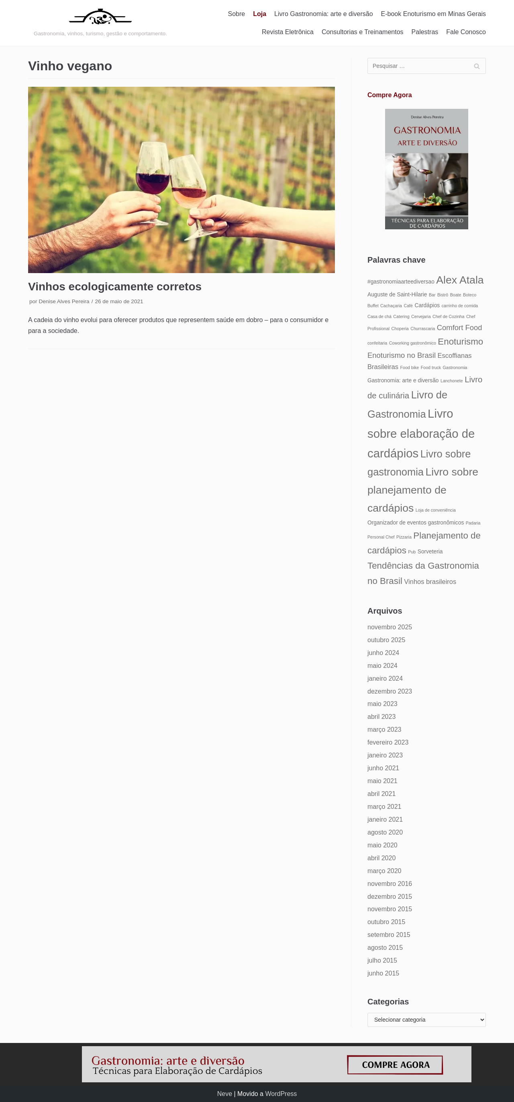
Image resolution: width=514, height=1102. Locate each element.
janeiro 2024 (385, 678)
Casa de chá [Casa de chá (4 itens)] (379, 316)
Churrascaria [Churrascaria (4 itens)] (422, 328)
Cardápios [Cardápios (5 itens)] (427, 305)
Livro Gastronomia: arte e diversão (323, 13)
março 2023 (384, 729)
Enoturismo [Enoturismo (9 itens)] (460, 342)
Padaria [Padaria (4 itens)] (473, 522)
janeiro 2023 (385, 755)
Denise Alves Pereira (64, 301)
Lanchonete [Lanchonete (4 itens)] (452, 380)
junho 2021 (383, 768)
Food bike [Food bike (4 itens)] (409, 367)
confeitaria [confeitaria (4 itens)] (377, 343)
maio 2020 (382, 845)
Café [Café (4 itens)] (408, 305)
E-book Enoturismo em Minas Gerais (433, 13)
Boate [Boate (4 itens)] (455, 294)
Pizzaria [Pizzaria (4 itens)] (404, 537)
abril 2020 (381, 858)
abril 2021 (381, 793)
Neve (224, 1093)
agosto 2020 (385, 832)
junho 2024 (383, 652)
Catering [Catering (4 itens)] (401, 316)
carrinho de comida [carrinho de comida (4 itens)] (460, 305)
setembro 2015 (388, 934)
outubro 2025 (386, 640)
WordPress (281, 1093)
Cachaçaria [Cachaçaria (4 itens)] (391, 305)
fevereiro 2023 (387, 742)
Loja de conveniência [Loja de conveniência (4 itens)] (436, 510)
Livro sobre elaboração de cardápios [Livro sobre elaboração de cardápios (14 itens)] (421, 433)
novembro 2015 (389, 909)
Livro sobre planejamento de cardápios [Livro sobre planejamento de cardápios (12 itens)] (422, 490)
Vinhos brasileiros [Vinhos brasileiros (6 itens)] (430, 581)
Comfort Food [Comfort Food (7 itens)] (459, 327)
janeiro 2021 (385, 819)
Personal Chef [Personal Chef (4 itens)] (381, 537)
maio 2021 (382, 781)
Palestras (425, 32)
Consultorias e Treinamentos (363, 32)
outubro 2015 (386, 921)
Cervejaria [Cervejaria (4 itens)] (421, 316)
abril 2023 (381, 716)
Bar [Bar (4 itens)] (432, 294)
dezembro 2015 (389, 896)
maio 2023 (382, 703)
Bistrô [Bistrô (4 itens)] (442, 294)
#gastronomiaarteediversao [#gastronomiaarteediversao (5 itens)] (400, 282)
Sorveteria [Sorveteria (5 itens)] (430, 552)
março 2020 (384, 870)
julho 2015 (382, 960)
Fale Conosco (466, 32)
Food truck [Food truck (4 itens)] (431, 367)
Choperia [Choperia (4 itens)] (400, 328)
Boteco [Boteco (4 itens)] (469, 294)
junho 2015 (383, 973)
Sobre (236, 13)
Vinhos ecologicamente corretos (115, 286)
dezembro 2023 (389, 691)
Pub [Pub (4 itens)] (412, 551)
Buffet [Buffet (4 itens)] (373, 305)
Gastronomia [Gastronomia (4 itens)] (455, 367)
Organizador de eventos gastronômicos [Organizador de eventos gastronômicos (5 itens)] (415, 523)
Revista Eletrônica (288, 32)
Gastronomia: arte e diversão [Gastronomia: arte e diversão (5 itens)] (403, 381)
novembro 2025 (389, 627)
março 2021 (384, 806)
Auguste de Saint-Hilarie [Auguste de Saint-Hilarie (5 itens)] (397, 295)
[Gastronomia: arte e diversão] (100, 23)
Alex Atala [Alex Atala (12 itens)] (459, 280)
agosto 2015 (385, 947)
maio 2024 (382, 665)
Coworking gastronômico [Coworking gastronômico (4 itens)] (412, 343)
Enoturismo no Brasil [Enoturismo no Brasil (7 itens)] (401, 355)
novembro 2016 (389, 883)
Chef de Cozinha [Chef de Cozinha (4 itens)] (448, 316)
